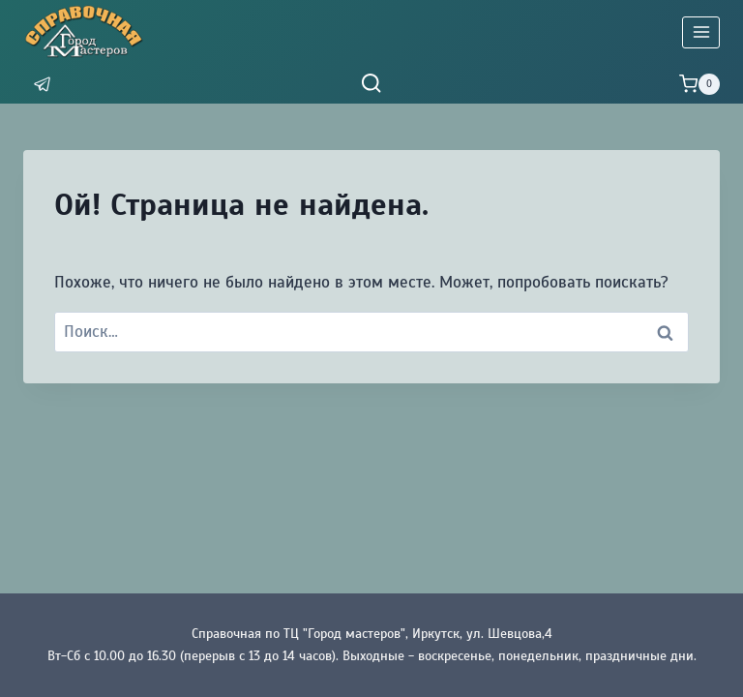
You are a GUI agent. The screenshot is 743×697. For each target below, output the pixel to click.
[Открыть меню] (701, 32)
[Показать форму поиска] (371, 84)
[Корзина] (699, 84)
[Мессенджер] (43, 85)
